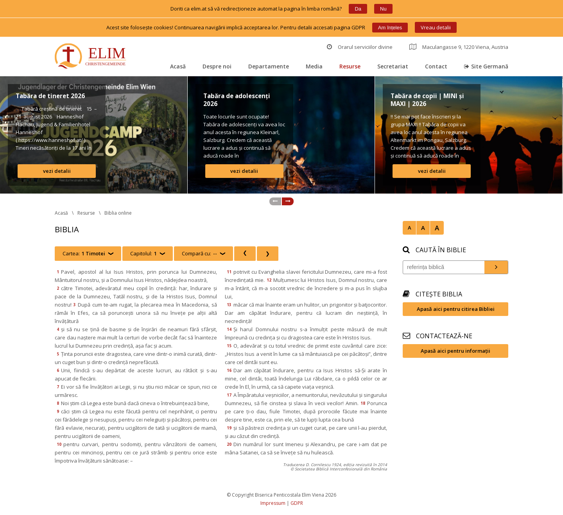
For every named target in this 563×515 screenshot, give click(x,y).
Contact (436, 66)
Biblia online (118, 213)
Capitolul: (143, 253)
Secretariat (392, 66)
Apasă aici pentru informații (455, 350)
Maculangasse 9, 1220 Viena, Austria (458, 46)
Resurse (349, 66)
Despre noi (217, 66)
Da (358, 9)
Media (314, 66)
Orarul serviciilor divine (360, 46)
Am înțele (390, 28)
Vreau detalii (436, 27)
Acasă (178, 66)
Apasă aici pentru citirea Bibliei (456, 308)
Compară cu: (199, 253)
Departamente (268, 66)
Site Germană (486, 66)
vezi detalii (57, 170)
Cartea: (84, 253)
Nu (383, 9)
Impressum (272, 503)
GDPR (296, 503)
